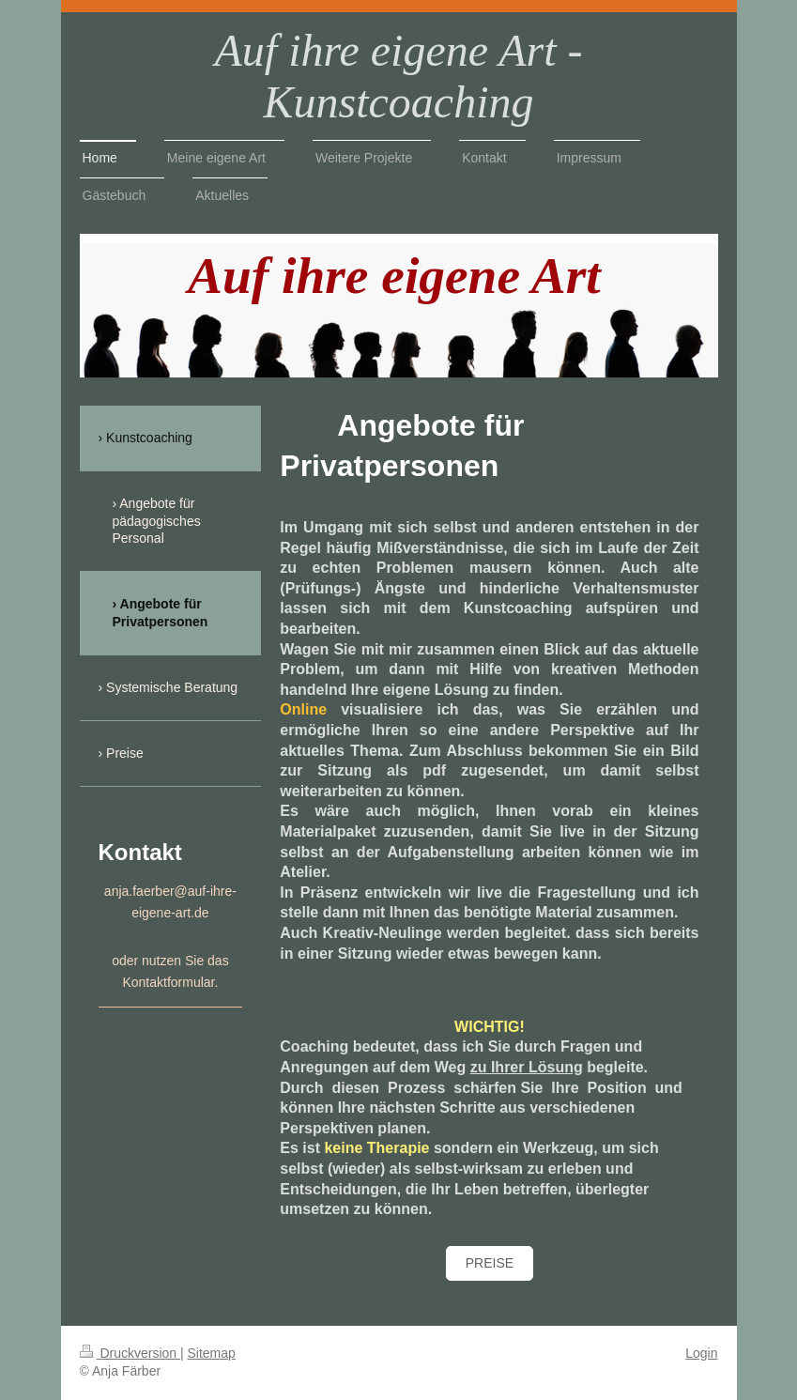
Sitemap (212, 1353)
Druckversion (130, 1353)
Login (701, 1353)
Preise (489, 1262)
